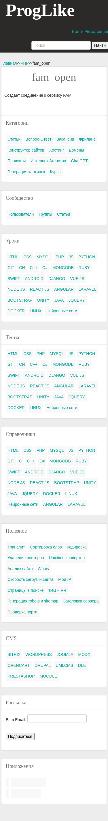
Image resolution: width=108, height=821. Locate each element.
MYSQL (44, 257)
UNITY (43, 300)
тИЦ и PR (57, 590)
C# (45, 267)
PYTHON (86, 257)
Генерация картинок (26, 171)
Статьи (13, 139)
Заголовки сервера (80, 601)
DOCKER (16, 311)
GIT (10, 267)
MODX (84, 654)
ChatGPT (79, 160)
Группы (45, 214)
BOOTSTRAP (19, 300)
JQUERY (77, 300)
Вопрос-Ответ (38, 139)
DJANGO (56, 278)
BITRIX (13, 654)
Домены (76, 150)
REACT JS (39, 289)
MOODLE (48, 676)
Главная (9, 63)
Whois (43, 568)
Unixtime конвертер (67, 557)
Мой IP (64, 579)
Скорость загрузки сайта (30, 579)
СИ (22, 267)
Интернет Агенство (48, 160)
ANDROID (34, 278)
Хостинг (56, 150)
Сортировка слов (46, 547)
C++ (33, 267)
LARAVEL (87, 289)
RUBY (84, 267)
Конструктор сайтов (25, 150)
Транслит (16, 547)
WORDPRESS (38, 654)
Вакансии (65, 139)
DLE (82, 665)
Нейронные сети (61, 311)
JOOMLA (65, 654)
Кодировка (77, 547)
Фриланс (87, 139)
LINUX (35, 311)
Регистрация (96, 31)
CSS (27, 257)
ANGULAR (64, 289)
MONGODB (63, 267)
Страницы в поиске (25, 590)
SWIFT (13, 278)
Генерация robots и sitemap (32, 601)
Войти (77, 31)
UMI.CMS (64, 665)
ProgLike (40, 10)
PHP (24, 63)
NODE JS (16, 289)
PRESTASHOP (21, 676)
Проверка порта (22, 612)
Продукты (16, 160)
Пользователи (20, 214)
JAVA (59, 300)
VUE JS (77, 278)
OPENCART (18, 665)
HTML (12, 257)
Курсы (55, 171)
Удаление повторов (25, 557)
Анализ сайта (20, 568)
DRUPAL (43, 665)
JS (71, 257)
